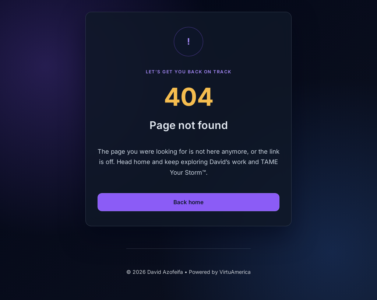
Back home (188, 202)
